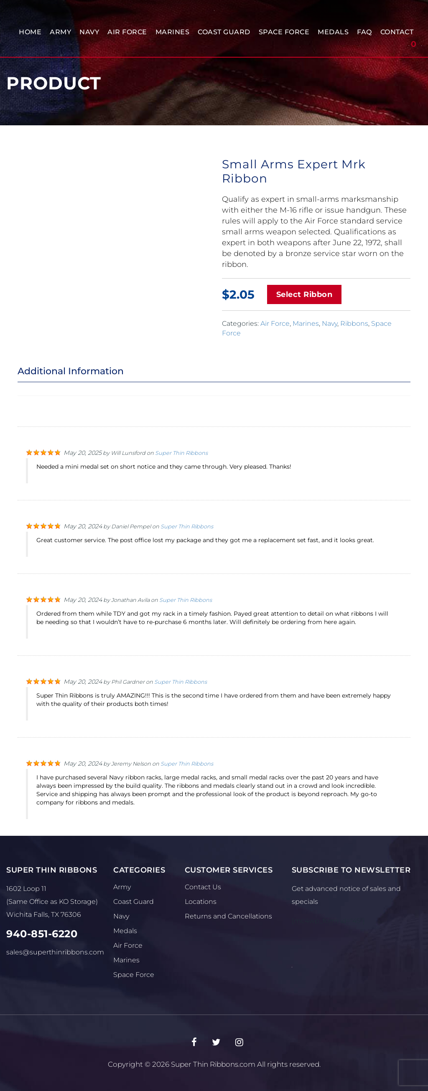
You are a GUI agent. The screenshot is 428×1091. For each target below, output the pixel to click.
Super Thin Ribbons (181, 453)
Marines (172, 32)
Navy (89, 32)
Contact (397, 32)
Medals (333, 32)
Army (60, 32)
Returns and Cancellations (228, 916)
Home (30, 32)
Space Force (284, 32)
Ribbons (354, 323)
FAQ (364, 32)
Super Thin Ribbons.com (213, 1064)
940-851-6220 (41, 934)
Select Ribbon (304, 294)
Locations (201, 902)
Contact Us (203, 887)
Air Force (127, 32)
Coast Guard (224, 32)
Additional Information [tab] (71, 371)
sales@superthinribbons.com (55, 952)
